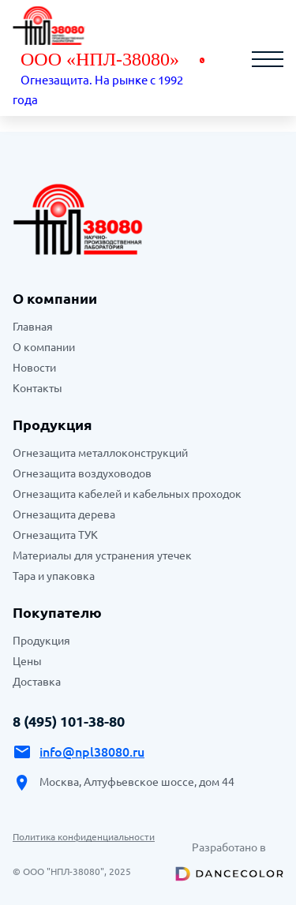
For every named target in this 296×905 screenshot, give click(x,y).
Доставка (37, 681)
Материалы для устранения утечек (102, 555)
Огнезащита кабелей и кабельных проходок (127, 494)
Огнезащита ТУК (55, 535)
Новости (34, 367)
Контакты (37, 388)
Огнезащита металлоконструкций (100, 453)
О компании (44, 347)
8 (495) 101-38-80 (69, 721)
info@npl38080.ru (91, 752)
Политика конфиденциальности (84, 837)
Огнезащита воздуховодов (82, 473)
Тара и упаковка (54, 576)
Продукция (52, 424)
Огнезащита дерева (64, 514)
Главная (33, 326)
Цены (27, 661)
